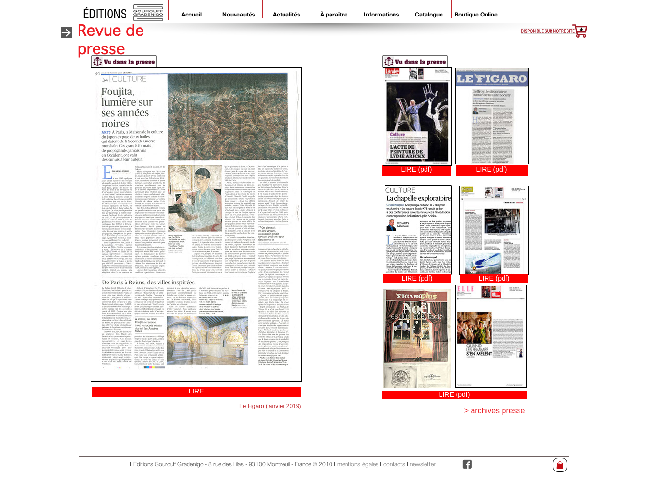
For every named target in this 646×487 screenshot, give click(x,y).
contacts (395, 464)
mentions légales (357, 464)
